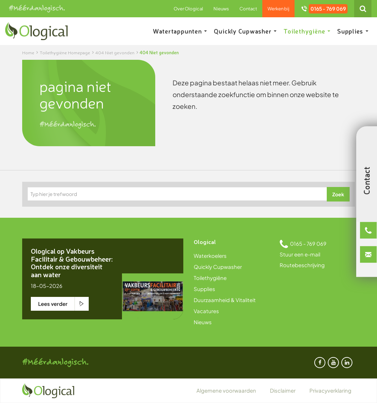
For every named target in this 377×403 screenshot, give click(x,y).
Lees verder (53, 303)
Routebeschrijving (302, 265)
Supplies (352, 31)
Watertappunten (180, 31)
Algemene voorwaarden (226, 390)
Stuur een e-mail (300, 254)
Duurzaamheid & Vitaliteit (225, 300)
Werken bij (278, 8)
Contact (248, 8)
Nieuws (221, 8)
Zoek (338, 194)
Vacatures (206, 311)
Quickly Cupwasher (245, 31)
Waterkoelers (210, 255)
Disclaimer (283, 390)
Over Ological (188, 8)
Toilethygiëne (306, 31)
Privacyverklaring (330, 390)
